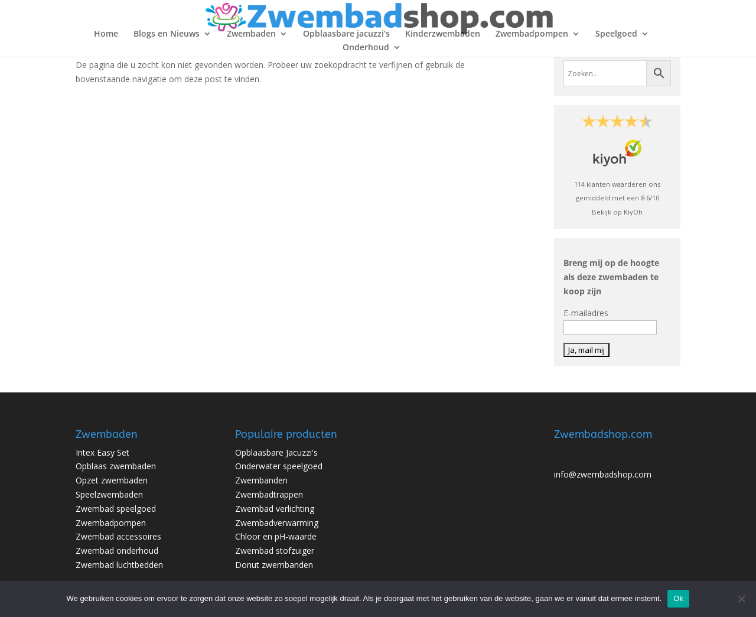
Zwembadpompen (532, 34)
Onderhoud (366, 48)
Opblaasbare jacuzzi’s (346, 34)
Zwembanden (261, 480)
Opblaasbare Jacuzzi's (276, 452)
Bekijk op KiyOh (617, 211)
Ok (678, 598)
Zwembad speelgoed (116, 508)
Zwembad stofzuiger (274, 550)
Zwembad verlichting (274, 508)
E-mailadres (585, 313)
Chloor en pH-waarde (276, 536)
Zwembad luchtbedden (119, 564)
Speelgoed (616, 34)
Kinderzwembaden (442, 34)
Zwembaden (251, 34)
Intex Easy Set (102, 452)
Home (106, 34)
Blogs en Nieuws (166, 34)
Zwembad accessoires (118, 536)
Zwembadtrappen (269, 494)
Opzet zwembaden (112, 480)
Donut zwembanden (274, 564)
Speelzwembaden (109, 494)
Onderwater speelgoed (278, 466)
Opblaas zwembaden (116, 466)
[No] (741, 599)
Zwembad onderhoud (117, 550)
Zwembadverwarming (276, 522)
